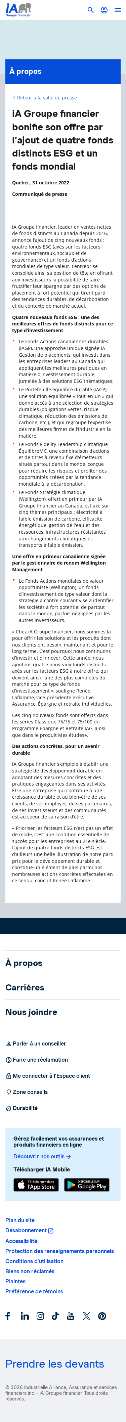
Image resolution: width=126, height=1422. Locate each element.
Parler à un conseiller (35, 1043)
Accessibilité (21, 1241)
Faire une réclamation (36, 1060)
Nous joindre (31, 1012)
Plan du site (20, 1220)
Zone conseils (26, 1092)
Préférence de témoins (34, 1291)
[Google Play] (87, 1185)
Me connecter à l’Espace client (47, 1076)
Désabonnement (26, 1230)
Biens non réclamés (29, 1271)
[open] (117, 10)
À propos (63, 69)
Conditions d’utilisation (34, 1261)
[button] (104, 10)
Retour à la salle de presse (47, 97)
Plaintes (15, 1281)
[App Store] (36, 1185)
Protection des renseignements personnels (59, 1251)
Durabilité (21, 1108)
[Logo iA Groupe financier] (18, 10)
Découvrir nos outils (42, 1156)
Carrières (24, 987)
